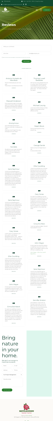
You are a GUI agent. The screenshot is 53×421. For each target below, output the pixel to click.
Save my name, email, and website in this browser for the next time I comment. (16, 57)
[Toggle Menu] (37, 9)
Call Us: (23, 415)
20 (26, 68)
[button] (47, 10)
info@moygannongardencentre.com (12, 4)
